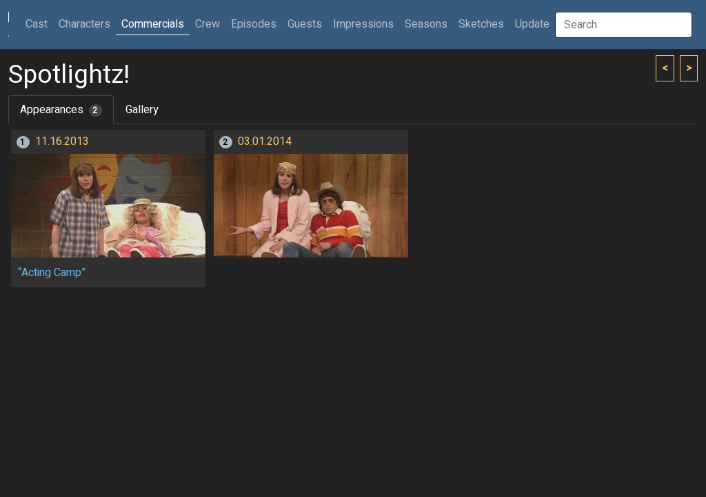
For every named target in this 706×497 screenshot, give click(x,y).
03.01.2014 (265, 141)
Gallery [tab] (142, 109)
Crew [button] (207, 24)
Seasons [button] (426, 24)
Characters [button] (84, 24)
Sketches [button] (481, 24)
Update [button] (532, 24)
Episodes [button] (253, 24)
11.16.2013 (62, 141)
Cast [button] (39, 23)
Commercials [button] (152, 24)
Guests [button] (305, 24)
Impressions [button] (363, 24)
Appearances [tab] (61, 109)
